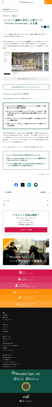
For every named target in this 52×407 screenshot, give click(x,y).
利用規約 (5, 348)
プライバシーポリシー (8, 350)
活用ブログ (5, 324)
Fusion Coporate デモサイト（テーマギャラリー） (26, 87)
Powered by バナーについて (9, 366)
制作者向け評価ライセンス (9, 357)
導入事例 (5, 315)
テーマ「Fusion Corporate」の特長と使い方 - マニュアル (24, 155)
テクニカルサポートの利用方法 (10, 345)
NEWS (7, 9)
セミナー (5, 341)
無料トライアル (6, 336)
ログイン (48, 2)
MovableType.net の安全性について (11, 364)
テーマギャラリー (7, 319)
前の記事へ (9, 192)
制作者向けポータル (7, 355)
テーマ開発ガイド (7, 359)
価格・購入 (5, 317)
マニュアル (5, 327)
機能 (4, 312)
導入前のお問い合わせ (8, 343)
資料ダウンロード (7, 338)
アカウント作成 (26, 230)
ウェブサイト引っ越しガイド (10, 362)
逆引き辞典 (5, 331)
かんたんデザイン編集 (23, 133)
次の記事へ (43, 192)
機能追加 (14, 16)
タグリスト (5, 329)
